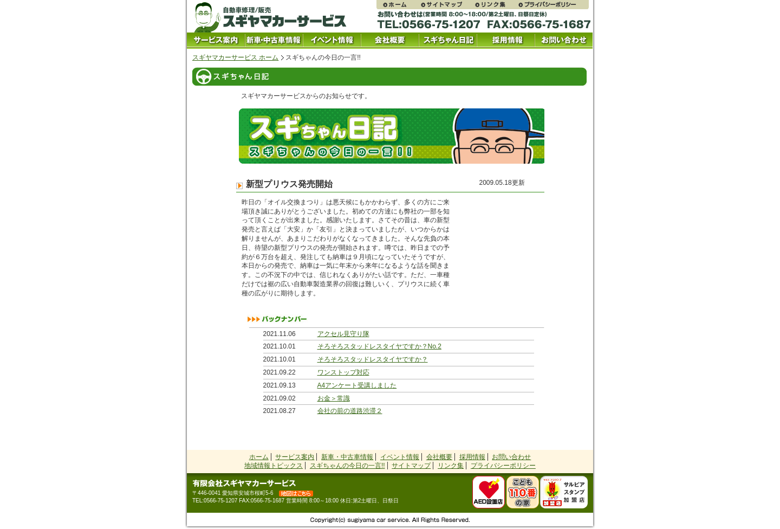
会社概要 (390, 41)
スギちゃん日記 (448, 41)
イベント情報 (332, 41)
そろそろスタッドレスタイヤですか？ (372, 359)
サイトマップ (447, 4)
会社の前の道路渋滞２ (349, 411)
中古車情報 (274, 41)
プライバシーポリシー (553, 4)
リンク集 (495, 4)
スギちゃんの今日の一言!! (347, 465)
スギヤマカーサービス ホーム (235, 57)
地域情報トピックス (273, 465)
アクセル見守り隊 (343, 334)
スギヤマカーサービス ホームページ (398, 4)
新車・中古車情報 (347, 457)
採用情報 (506, 41)
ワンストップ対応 (343, 372)
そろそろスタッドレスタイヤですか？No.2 (379, 346)
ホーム (259, 457)
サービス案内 (216, 41)
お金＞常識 (333, 398)
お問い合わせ (564, 41)
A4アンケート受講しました (357, 385)
